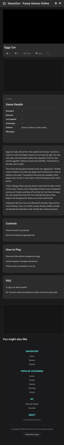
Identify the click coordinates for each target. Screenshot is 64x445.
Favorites (32, 408)
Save (39, 53)
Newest (32, 360)
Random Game (32, 434)
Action (32, 376)
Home (32, 356)
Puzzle (32, 380)
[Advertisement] (33, 75)
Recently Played (32, 404)
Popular (32, 364)
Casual (32, 392)
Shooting (32, 388)
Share (26, 53)
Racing (32, 384)
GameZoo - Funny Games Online (28, 3)
